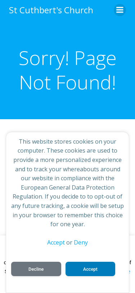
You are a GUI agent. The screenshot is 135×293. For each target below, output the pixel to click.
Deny (81, 242)
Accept (56, 242)
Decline (36, 269)
